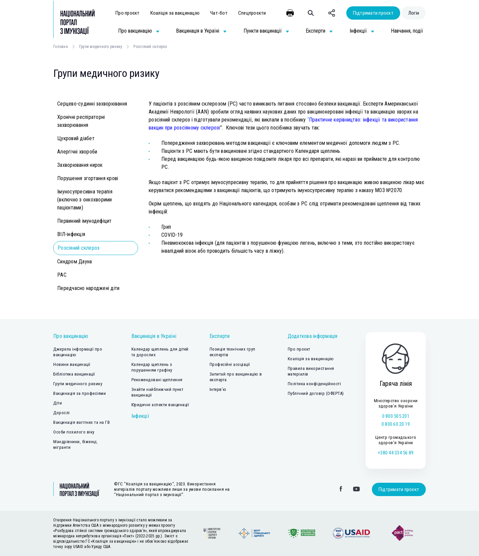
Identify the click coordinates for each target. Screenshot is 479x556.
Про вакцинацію (70, 336)
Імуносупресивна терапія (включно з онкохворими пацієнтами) (84, 199)
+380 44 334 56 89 (395, 453)
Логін (413, 13)
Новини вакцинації (71, 364)
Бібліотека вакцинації (74, 374)
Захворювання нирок (80, 165)
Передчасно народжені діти (88, 288)
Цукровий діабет (75, 138)
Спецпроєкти (252, 13)
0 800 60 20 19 (396, 424)
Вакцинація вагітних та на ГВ (81, 422)
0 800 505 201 (395, 416)
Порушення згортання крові (87, 178)
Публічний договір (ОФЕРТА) (316, 393)
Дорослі (61, 412)
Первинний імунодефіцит (84, 221)
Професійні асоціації (230, 364)
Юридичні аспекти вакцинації (160, 404)
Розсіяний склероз (78, 248)
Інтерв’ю (218, 389)
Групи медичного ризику (100, 46)
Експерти (220, 336)
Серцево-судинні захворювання (92, 104)
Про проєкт (127, 13)
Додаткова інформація (313, 336)
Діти (57, 403)
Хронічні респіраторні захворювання (81, 121)
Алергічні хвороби (77, 151)
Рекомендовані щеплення (157, 379)
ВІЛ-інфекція (71, 234)
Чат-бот (219, 13)
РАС (62, 275)
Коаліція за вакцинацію (175, 13)
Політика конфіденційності (314, 383)
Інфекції (140, 416)
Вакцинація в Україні (153, 336)
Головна (60, 46)
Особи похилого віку (73, 431)
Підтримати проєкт (373, 13)
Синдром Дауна (74, 261)
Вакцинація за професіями (79, 393)
